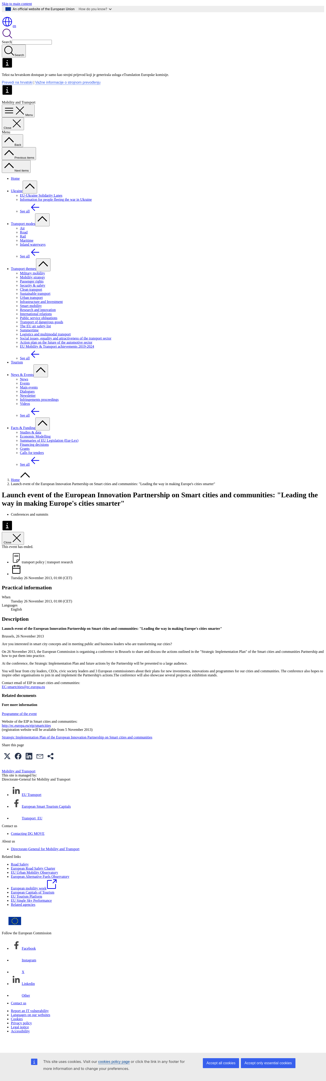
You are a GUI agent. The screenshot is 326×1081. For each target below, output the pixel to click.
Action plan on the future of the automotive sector (56, 355)
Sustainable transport (35, 307)
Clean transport (31, 302)
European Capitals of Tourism (32, 905)
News (24, 392)
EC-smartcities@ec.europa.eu (23, 700)
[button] (7, 769)
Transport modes (23, 237)
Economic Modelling (35, 449)
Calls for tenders (32, 466)
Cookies (17, 1032)
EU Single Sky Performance (31, 914)
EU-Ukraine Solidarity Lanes (41, 208)
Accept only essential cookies (268, 1063)
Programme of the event (19, 727)
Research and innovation (38, 323)
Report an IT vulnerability (30, 1024)
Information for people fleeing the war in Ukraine (56, 213)
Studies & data (30, 445)
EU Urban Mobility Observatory (34, 885)
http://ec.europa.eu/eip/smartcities (26, 739)
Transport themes (23, 282)
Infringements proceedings (39, 413)
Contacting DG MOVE (27, 847)
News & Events (22, 388)
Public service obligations (38, 331)
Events (25, 396)
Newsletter (28, 409)
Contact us (18, 1016)
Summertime (29, 343)
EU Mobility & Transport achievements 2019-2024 (57, 359)
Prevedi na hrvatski (17, 95)
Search (7, 55)
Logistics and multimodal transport (45, 347)
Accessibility (20, 1044)
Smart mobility (31, 319)
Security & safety (32, 298)
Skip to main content (17, 4)
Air (22, 241)
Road (24, 245)
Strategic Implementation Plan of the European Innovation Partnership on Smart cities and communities (77, 750)
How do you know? (95, 9)
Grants (25, 462)
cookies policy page (114, 1062)
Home (15, 192)
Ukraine (17, 204)
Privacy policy (21, 1036)
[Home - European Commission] (35, 27)
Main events (29, 400)
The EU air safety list (35, 339)
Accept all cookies (220, 1063)
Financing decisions (34, 458)
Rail (23, 249)
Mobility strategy (32, 290)
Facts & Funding (23, 441)
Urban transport (31, 311)
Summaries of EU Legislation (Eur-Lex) (49, 454)
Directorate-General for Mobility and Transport (45, 862)
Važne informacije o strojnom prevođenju (68, 95)
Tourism (17, 375)
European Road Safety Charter (33, 881)
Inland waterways (33, 258)
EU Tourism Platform (26, 909)
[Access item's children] (30, 200)
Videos (25, 417)
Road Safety (20, 877)
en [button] (9, 39)
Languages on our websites (30, 1028)
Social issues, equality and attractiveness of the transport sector (65, 351)
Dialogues (27, 404)
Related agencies (23, 918)
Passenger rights (31, 294)
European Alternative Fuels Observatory (40, 890)
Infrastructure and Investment (41, 315)
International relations (36, 327)
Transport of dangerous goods (41, 335)
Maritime (27, 253)
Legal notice (20, 1040)
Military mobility (32, 286)
